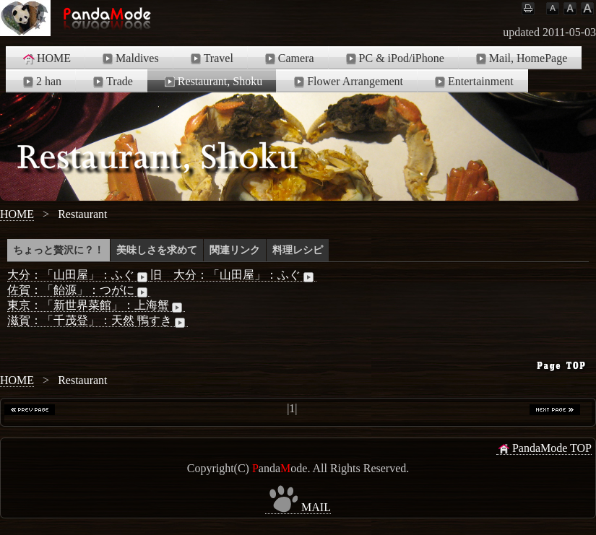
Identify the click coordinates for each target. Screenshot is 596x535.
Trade (111, 81)
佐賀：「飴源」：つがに (78, 290)
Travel (210, 58)
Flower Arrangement (347, 81)
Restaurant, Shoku (212, 81)
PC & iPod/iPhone (393, 58)
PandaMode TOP (544, 448)
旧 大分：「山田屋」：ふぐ (233, 275)
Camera (288, 58)
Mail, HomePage (520, 58)
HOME (46, 58)
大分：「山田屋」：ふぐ (78, 275)
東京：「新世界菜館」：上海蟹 (96, 305)
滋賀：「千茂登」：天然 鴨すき (97, 320)
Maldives (129, 58)
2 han (40, 81)
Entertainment (473, 81)
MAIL (298, 507)
